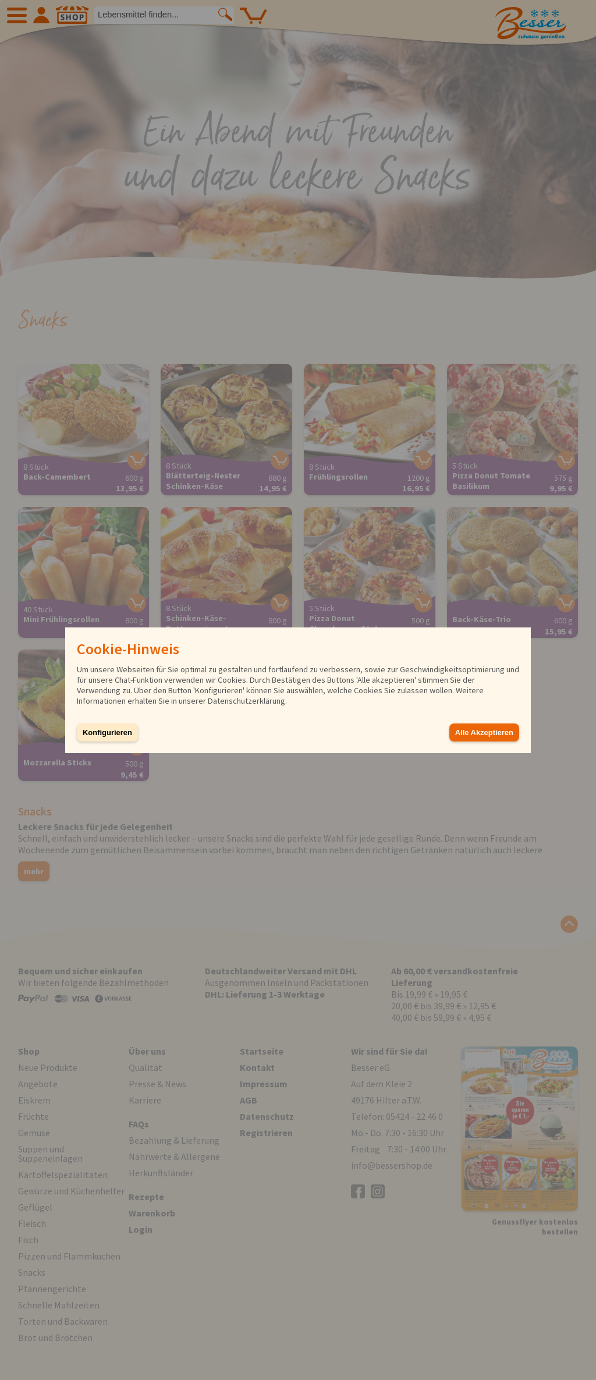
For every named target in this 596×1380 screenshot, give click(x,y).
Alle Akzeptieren (484, 732)
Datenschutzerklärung (246, 701)
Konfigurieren (107, 732)
